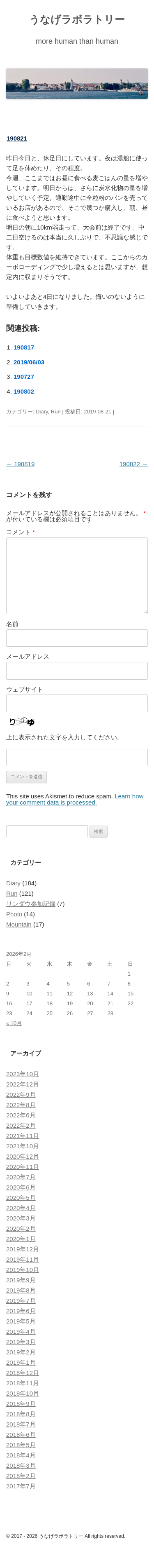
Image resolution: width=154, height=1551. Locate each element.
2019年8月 (21, 1290)
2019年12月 (22, 1249)
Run (56, 411)
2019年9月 (21, 1280)
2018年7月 (21, 1424)
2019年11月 (22, 1259)
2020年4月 (21, 1207)
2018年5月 (21, 1444)
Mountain (19, 924)
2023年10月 (22, 1073)
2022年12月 (22, 1084)
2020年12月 (22, 1156)
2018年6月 (21, 1434)
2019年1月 (21, 1362)
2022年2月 (21, 1125)
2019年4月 (21, 1331)
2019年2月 (21, 1352)
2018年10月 (22, 1393)
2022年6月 (21, 1115)
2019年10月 (22, 1269)
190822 (134, 463)
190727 (24, 376)
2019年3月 (21, 1341)
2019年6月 (21, 1310)
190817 (24, 347)
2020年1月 (21, 1238)
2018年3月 (21, 1465)
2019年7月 (21, 1300)
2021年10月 (22, 1146)
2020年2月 (21, 1228)
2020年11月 (22, 1166)
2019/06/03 (29, 362)
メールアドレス (27, 656)
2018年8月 (21, 1413)
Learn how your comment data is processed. (74, 799)
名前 (12, 623)
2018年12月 (22, 1372)
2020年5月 (21, 1197)
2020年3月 (21, 1218)
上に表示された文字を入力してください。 (64, 737)
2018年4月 (21, 1455)
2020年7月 (21, 1176)
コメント (20, 531)
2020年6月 (21, 1187)
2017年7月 (21, 1486)
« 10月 (14, 1023)
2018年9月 (21, 1403)
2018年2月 (21, 1475)
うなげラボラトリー (77, 19)
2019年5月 (21, 1321)
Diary (42, 411)
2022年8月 (21, 1104)
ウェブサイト (24, 689)
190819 (20, 463)
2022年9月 (21, 1094)
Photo (14, 913)
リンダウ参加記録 (30, 903)
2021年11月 (22, 1135)
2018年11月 (22, 1383)
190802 (24, 391)
